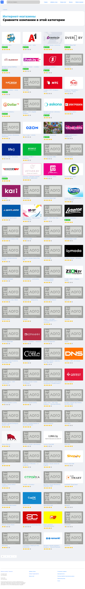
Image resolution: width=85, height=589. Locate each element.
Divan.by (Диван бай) (7, 341)
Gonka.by (4, 176)
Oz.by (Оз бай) (47, 258)
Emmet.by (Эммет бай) (50, 198)
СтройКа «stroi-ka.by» (29, 484)
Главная (46, 2)
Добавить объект (32, 571)
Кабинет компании (79, 2)
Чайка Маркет (26, 198)
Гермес (66, 341)
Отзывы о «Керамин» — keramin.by (32, 341)
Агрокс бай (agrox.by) (49, 341)
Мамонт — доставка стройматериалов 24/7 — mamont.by (50, 321)
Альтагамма (47, 238)
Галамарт (25, 319)
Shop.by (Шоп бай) (69, 463)
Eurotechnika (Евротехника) (9, 505)
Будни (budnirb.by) (48, 423)
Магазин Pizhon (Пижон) (50, 300)
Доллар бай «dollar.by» (8, 111)
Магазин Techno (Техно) (8, 524)
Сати (3, 463)
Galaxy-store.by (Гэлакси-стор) (10, 238)
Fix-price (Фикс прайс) (70, 176)
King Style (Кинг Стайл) (71, 238)
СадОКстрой (26, 505)
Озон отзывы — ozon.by (29, 135)
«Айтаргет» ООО (27, 238)
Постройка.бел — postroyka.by (31, 279)
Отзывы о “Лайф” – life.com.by (10, 156)
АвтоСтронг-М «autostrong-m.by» (32, 524)
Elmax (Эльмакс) (69, 156)
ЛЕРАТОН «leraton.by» (70, 218)
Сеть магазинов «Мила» (50, 176)
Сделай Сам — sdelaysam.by (30, 300)
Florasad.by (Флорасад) (50, 135)
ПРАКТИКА (67, 444)
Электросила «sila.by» (70, 111)
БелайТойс (67, 545)
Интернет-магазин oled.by (30, 402)
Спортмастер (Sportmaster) (9, 218)
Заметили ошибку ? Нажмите (7, 571)
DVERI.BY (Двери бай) (70, 45)
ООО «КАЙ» (26, 90)
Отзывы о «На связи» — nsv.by (10, 90)
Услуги (58, 580)
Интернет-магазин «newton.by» (52, 45)
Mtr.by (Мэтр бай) (48, 505)
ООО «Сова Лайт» (7, 45)
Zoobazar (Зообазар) (7, 279)
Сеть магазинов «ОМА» (50, 156)
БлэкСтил (67, 300)
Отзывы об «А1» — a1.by (29, 45)
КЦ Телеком (68, 66)
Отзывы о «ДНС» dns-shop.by (72, 361)
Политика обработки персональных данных (65, 576)
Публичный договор (61, 578)
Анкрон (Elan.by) (6, 444)
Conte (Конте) (26, 361)
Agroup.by (67, 505)
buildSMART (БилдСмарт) (71, 484)
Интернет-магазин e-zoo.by (9, 402)
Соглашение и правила (61, 571)
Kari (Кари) (4, 198)
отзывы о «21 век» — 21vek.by (31, 66)
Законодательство (61, 573)
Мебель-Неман (6, 319)
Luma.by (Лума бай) (49, 444)
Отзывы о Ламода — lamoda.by (73, 258)
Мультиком (67, 423)
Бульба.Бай (67, 524)
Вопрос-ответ (63, 2)
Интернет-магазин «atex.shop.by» (32, 444)
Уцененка (67, 319)
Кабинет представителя (34, 573)
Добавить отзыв (53, 2)
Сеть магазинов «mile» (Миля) (10, 300)
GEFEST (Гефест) (69, 381)
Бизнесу (71, 2)
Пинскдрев (5, 545)
